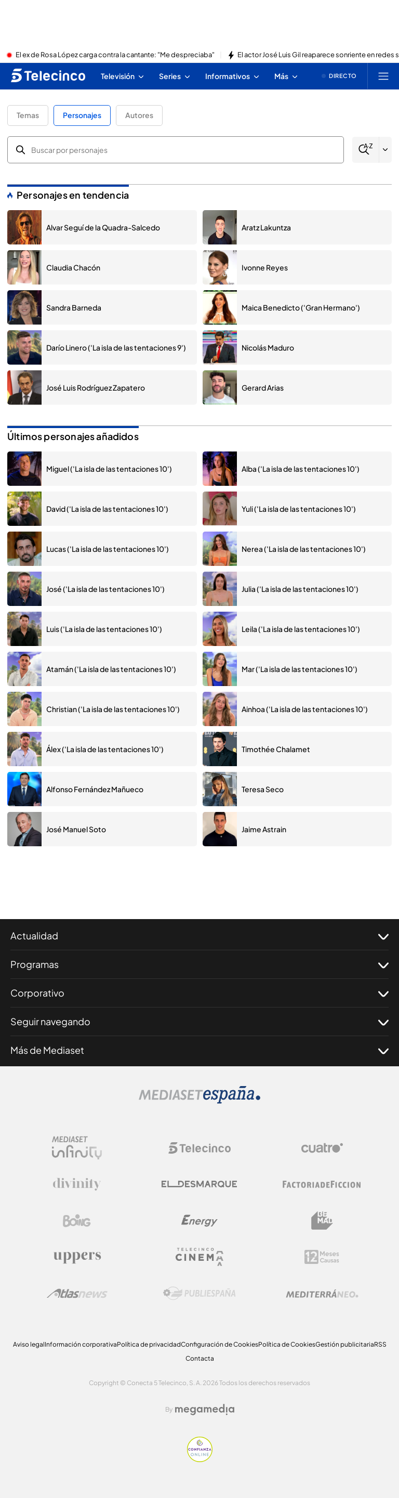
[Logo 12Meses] (321, 1257)
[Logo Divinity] (77, 1184)
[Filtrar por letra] (385, 150)
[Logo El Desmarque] (199, 1184)
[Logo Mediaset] (199, 1100)
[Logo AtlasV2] (77, 1293)
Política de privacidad (149, 1344)
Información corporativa (81, 1344)
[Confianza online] (199, 1459)
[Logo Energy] (199, 1221)
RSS (380, 1344)
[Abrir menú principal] (383, 76)
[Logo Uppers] (76, 1257)
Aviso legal (29, 1344)
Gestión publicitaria (344, 1344)
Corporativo (199, 993)
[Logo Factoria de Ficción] (322, 1184)
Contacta (199, 1358)
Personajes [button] (82, 115)
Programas (199, 964)
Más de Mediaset (199, 1050)
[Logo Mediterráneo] (322, 1293)
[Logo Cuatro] (322, 1148)
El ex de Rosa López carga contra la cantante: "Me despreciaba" (115, 55)
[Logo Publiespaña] (199, 1294)
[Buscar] (365, 149)
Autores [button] (139, 115)
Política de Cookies (286, 1344)
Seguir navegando (199, 1021)
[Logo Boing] (77, 1221)
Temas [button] (28, 115)
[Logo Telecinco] (199, 1148)
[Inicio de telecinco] (48, 76)
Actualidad (199, 935)
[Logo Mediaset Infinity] (77, 1148)
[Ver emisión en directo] (339, 76)
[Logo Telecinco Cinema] (199, 1257)
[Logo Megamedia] (204, 1409)
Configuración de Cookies (219, 1344)
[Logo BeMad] (322, 1221)
